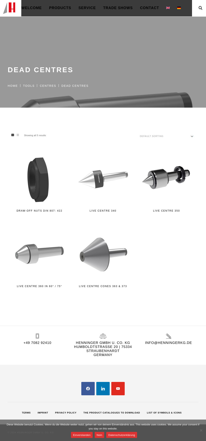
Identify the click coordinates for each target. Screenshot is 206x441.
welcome (31, 8)
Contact (149, 8)
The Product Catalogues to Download (112, 412)
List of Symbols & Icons (164, 412)
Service (87, 8)
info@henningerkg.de (168, 343)
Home (13, 85)
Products (60, 8)
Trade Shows (118, 8)
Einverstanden (81, 435)
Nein (99, 435)
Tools (29, 85)
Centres (48, 85)
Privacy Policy (66, 412)
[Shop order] (166, 136)
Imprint (43, 412)
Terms (26, 412)
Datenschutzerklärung (121, 435)
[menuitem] (168, 8)
